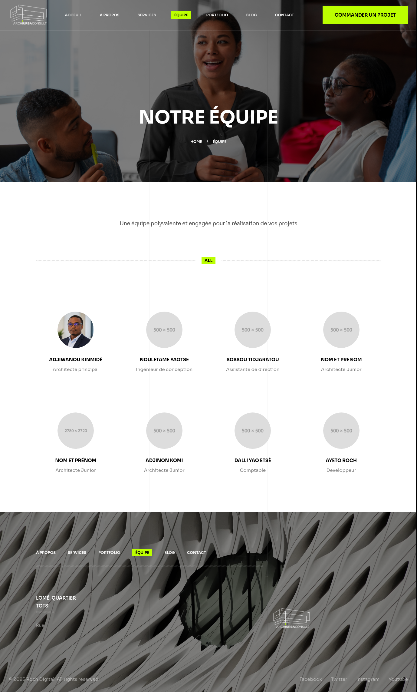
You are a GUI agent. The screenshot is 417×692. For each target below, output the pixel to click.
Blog (251, 15)
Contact (284, 15)
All (208, 260)
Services (147, 15)
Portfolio (217, 15)
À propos (110, 15)
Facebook (311, 679)
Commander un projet (365, 15)
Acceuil (73, 15)
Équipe (181, 15)
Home (196, 141)
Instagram (367, 679)
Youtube (398, 679)
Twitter (339, 679)
